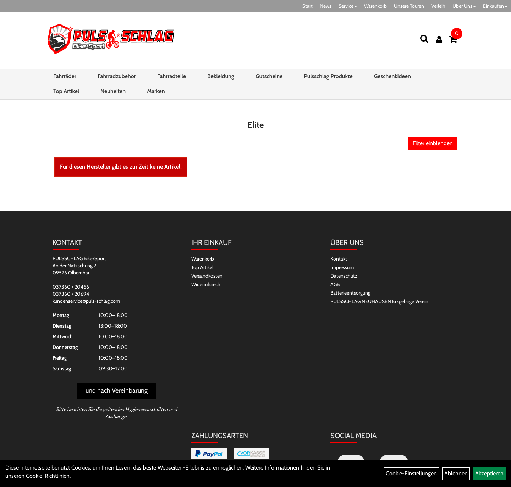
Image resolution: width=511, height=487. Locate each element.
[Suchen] (424, 38)
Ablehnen (456, 473)
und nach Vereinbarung (117, 390)
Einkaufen (495, 6)
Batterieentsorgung (350, 293)
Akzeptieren (489, 473)
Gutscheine (269, 76)
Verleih (438, 6)
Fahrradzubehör (117, 76)
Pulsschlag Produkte (328, 76)
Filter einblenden (433, 143)
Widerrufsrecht (206, 284)
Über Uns (464, 6)
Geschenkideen (392, 76)
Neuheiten (113, 91)
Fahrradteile (171, 76)
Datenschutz (343, 276)
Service (348, 6)
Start (307, 6)
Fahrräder (64, 76)
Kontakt (338, 259)
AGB (335, 284)
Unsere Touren (409, 6)
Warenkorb (375, 6)
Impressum (342, 267)
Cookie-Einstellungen (411, 473)
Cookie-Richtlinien (48, 475)
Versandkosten (206, 276)
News (325, 6)
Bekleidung (220, 76)
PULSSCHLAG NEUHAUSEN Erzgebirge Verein (379, 301)
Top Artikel (66, 91)
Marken (156, 91)
